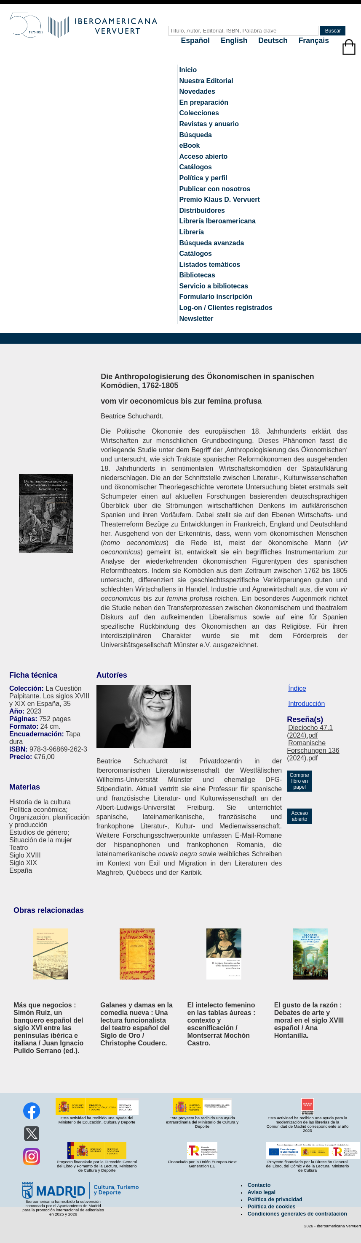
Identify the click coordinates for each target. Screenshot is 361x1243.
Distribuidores (202, 210)
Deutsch (273, 40)
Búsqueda (195, 134)
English (235, 40)
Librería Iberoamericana (217, 221)
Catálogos (195, 167)
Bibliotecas (197, 275)
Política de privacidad (275, 1199)
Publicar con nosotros (215, 189)
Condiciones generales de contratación (297, 1214)
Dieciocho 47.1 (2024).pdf (310, 731)
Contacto (259, 1185)
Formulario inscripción (215, 296)
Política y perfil (203, 178)
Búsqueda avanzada (211, 243)
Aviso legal (261, 1192)
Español (196, 40)
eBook (189, 145)
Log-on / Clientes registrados (226, 307)
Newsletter (196, 318)
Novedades (197, 91)
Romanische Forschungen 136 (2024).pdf (313, 750)
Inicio (188, 69)
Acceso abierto (203, 156)
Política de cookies (272, 1207)
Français (314, 40)
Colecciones (199, 113)
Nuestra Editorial (206, 80)
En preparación (203, 102)
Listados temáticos (210, 264)
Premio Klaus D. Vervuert (219, 199)
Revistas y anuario (209, 124)
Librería (191, 232)
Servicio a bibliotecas (214, 286)
